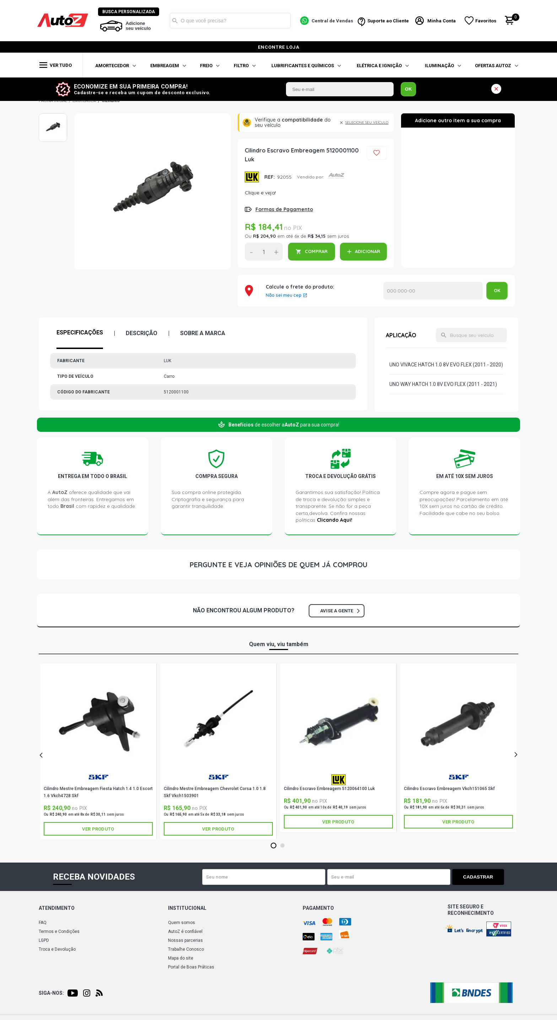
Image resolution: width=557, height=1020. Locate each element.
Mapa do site (180, 958)
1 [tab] (273, 845)
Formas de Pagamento (284, 209)
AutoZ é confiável (185, 931)
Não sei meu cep (284, 295)
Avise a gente (339, 610)
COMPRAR (316, 251)
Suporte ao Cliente (388, 20)
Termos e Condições (59, 931)
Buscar (175, 21)
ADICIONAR (367, 251)
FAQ (43, 922)
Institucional (187, 908)
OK (408, 89)
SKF (98, 777)
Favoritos (486, 20)
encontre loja (278, 47)
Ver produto (98, 829)
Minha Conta (442, 20)
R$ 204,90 (264, 236)
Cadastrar (479, 877)
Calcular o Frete (433, 291)
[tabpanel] (98, 751)
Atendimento (57, 908)
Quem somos (181, 922)
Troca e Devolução (57, 949)
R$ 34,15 (317, 236)
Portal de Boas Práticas (191, 967)
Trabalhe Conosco (186, 949)
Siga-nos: (51, 993)
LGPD (44, 940)
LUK (252, 177)
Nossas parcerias (185, 940)
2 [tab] (282, 846)
